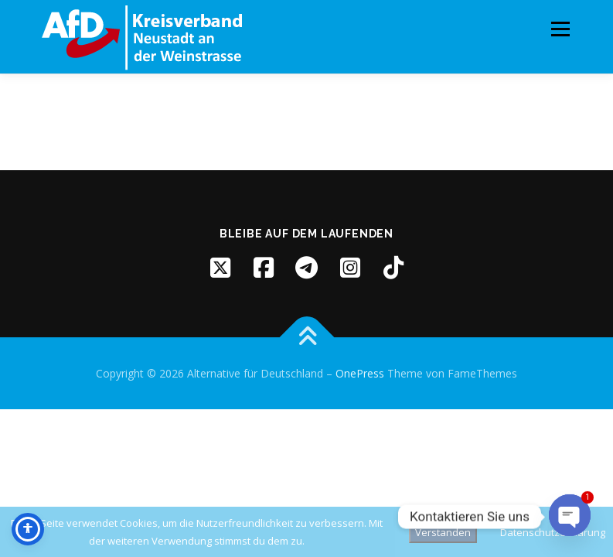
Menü (560, 29)
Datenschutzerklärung (552, 532)
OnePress (359, 373)
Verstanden (443, 532)
